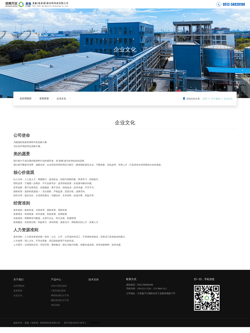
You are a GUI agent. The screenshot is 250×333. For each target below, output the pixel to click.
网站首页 (110, 7)
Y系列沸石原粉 (58, 296)
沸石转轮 (55, 310)
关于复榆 (140, 7)
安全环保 (125, 7)
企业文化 (68, 105)
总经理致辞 (27, 105)
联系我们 (201, 7)
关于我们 (18, 285)
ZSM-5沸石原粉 (59, 291)
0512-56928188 (231, 7)
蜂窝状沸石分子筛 (60, 301)
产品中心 (171, 7)
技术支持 (186, 7)
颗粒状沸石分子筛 (60, 306)
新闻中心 (156, 7)
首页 (205, 104)
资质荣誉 (48, 105)
